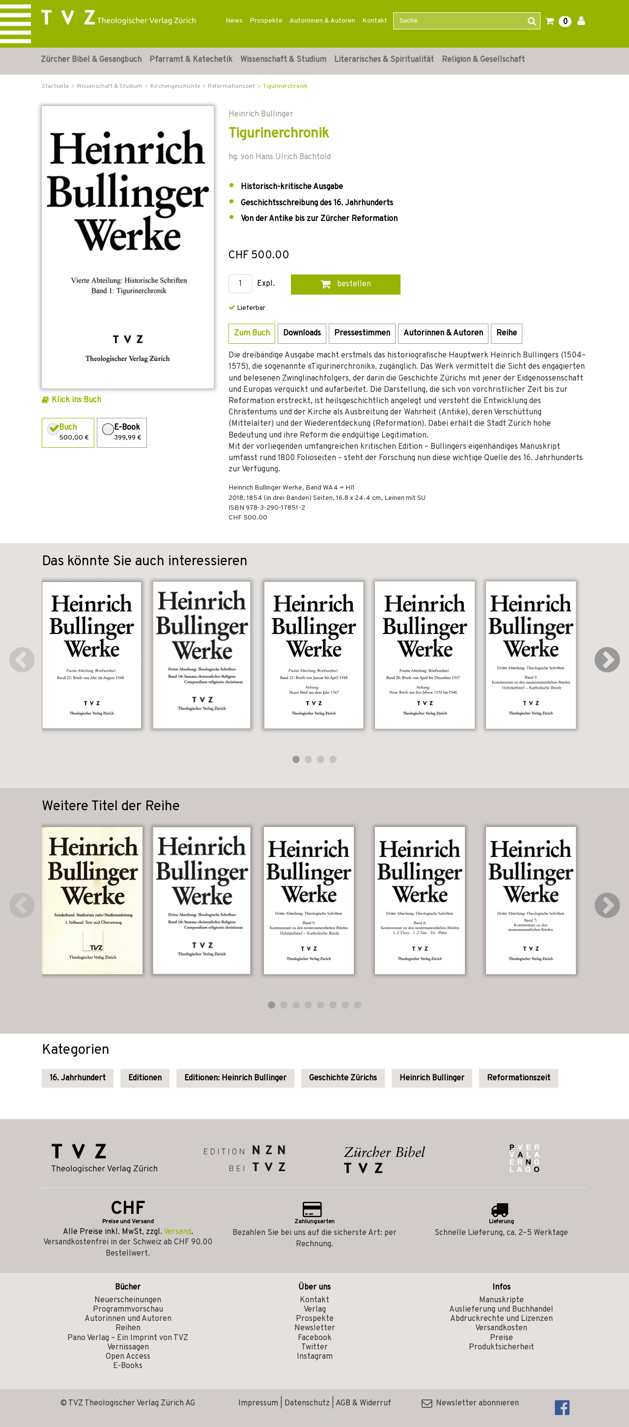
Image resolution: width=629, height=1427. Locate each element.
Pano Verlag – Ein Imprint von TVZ (127, 1338)
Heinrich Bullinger (432, 1078)
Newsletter (314, 1328)
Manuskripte (501, 1300)
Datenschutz (307, 1403)
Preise (501, 1338)
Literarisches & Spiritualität (384, 60)
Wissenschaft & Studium (283, 60)
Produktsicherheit (501, 1347)
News (234, 21)
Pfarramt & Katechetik (190, 60)
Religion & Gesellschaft (483, 60)
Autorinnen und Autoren (128, 1319)
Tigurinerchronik (285, 86)
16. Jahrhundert (78, 1078)
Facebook (315, 1338)
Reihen (128, 1328)
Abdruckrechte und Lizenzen (501, 1319)
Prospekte (266, 21)
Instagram (315, 1357)
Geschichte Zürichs (343, 1078)
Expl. (266, 284)
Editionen (145, 1078)
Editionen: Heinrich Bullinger (235, 1078)
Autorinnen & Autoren (322, 21)
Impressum (258, 1403)
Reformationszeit (518, 1078)
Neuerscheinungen (127, 1300)
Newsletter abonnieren (470, 1403)
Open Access (128, 1357)
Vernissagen (128, 1347)
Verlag (315, 1310)
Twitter (314, 1347)
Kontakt (374, 21)
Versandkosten (501, 1328)
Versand (177, 1232)
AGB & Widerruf (363, 1403)
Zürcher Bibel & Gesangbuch (91, 60)
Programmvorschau (128, 1310)
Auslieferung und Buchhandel (501, 1310)
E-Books (128, 1366)
